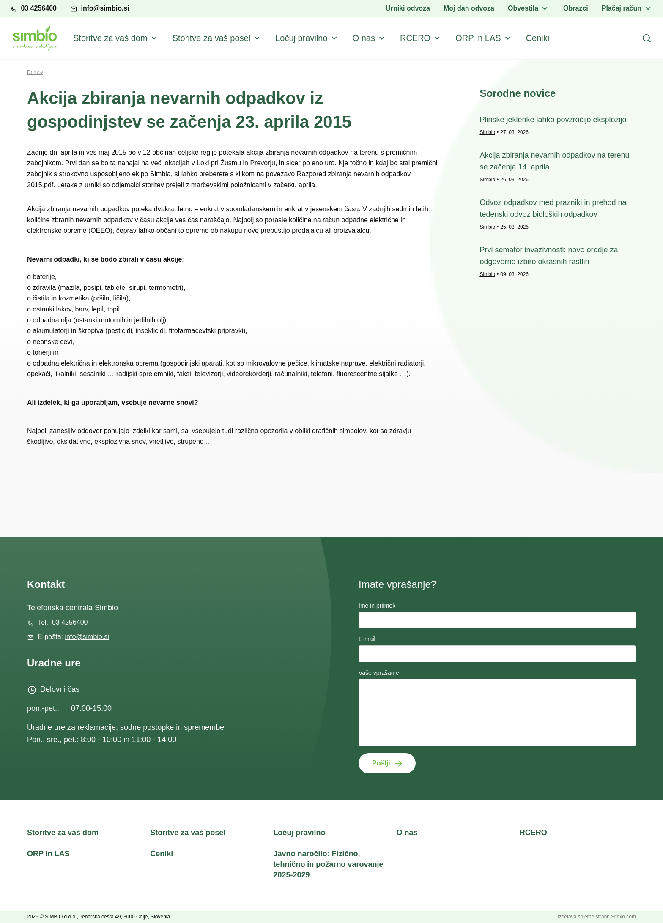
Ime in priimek (377, 605)
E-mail (367, 639)
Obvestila (523, 8)
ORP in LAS (478, 38)
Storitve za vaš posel (212, 38)
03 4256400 (39, 8)
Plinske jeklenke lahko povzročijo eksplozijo (552, 119)
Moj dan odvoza (469, 8)
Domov (35, 72)
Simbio (487, 132)
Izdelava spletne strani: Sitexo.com (597, 917)
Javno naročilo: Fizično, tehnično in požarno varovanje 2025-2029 (328, 864)
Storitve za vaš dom (110, 38)
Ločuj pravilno (301, 38)
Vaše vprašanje (379, 672)
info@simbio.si (105, 8)
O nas (364, 38)
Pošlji (381, 763)
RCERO (415, 38)
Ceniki (538, 38)
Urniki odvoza (408, 8)
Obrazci (575, 8)
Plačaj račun (621, 8)
